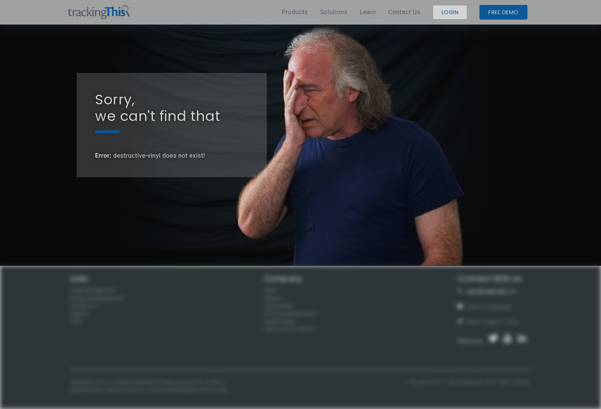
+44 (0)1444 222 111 (487, 292)
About (271, 290)
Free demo (503, 12)
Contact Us (404, 12)
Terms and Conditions (289, 329)
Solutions (333, 12)
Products (295, 12)
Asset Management (93, 290)
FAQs (76, 321)
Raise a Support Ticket (488, 322)
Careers (273, 298)
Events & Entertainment (98, 298)
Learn (368, 12)
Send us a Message (484, 307)
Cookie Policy (279, 321)
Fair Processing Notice (290, 314)
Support (80, 314)
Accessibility (278, 306)
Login (450, 12)
